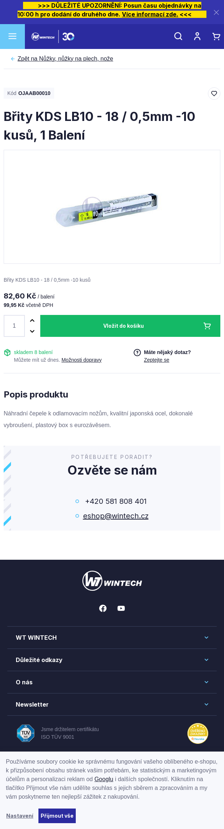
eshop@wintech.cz (116, 516)
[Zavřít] (216, 12)
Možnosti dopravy (81, 360)
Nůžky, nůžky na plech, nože (65, 59)
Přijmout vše (57, 816)
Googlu (103, 779)
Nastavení (19, 816)
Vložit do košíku (123, 326)
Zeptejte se (156, 360)
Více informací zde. (150, 14)
